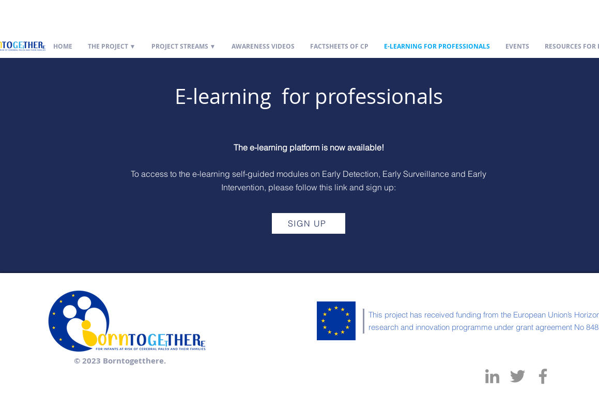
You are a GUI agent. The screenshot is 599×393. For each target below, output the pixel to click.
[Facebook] (543, 376)
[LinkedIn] (492, 376)
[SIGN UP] (308, 223)
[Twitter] (518, 376)
